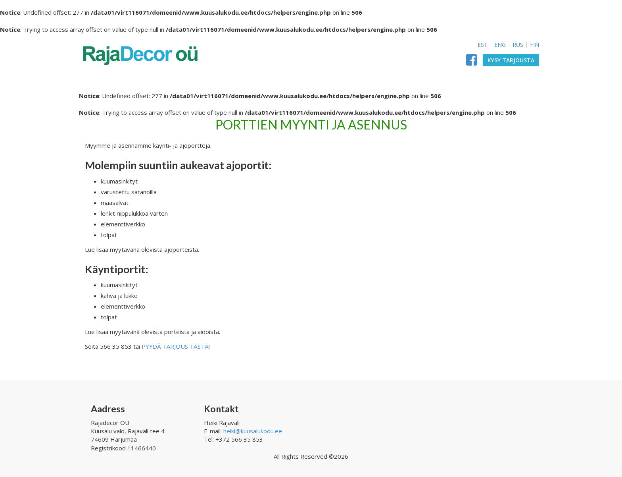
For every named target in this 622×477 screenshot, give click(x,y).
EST (483, 45)
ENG (500, 45)
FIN (534, 45)
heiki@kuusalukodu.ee (252, 431)
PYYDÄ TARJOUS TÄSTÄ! (176, 346)
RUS (518, 45)
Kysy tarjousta (511, 60)
